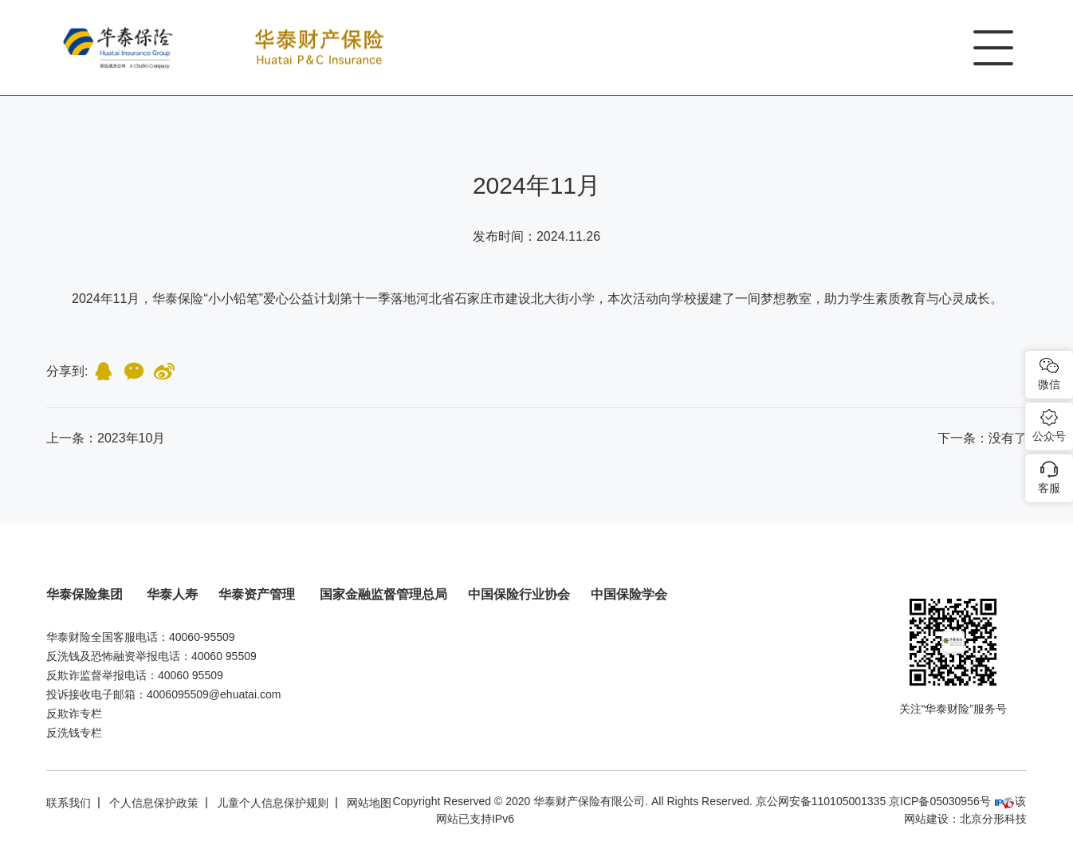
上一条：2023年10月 (105, 438)
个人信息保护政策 (153, 802)
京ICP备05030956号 (940, 801)
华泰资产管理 (258, 594)
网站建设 (926, 818)
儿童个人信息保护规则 (272, 802)
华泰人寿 (172, 594)
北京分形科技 (993, 818)
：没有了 (982, 438)
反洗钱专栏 (74, 732)
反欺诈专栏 (74, 713)
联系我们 (68, 802)
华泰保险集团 (86, 594)
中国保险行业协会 (519, 594)
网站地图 (369, 802)
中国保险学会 (629, 594)
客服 (1049, 488)
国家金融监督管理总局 (383, 594)
